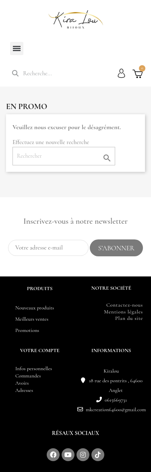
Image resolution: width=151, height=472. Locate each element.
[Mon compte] (121, 73)
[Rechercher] (63, 156)
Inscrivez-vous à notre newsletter (75, 221)
